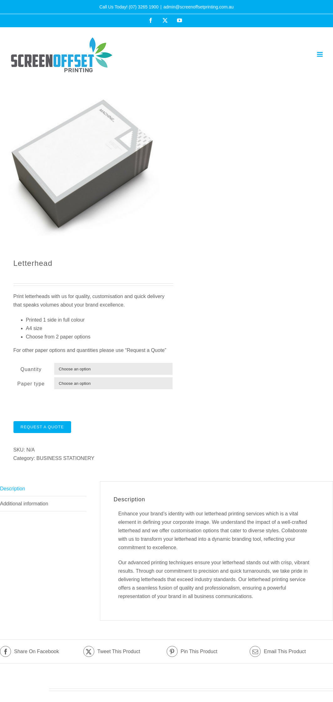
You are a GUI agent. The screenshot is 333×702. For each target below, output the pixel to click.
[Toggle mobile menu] (320, 54)
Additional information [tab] (24, 503)
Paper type (30, 383)
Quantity (31, 369)
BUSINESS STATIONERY (65, 458)
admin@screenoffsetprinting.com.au (199, 6)
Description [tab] (12, 488)
